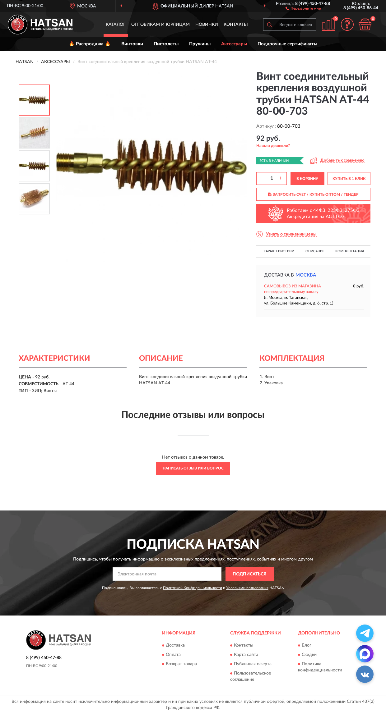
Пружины (200, 44)
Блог (306, 645)
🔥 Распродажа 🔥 (90, 44)
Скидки (309, 654)
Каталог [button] (116, 24)
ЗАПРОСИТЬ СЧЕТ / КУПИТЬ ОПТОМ (313, 194)
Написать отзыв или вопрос (193, 468)
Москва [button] (305, 275)
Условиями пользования (247, 588)
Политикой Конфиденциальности (192, 588)
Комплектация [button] (349, 251)
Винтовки (132, 44)
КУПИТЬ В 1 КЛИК (349, 179)
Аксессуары (234, 44)
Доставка (175, 645)
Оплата (173, 654)
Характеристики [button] (278, 251)
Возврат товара (181, 664)
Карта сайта (246, 654)
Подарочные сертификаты (287, 44)
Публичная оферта (253, 664)
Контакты (236, 24)
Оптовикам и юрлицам (160, 24)
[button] (303, 8)
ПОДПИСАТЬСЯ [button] (250, 574)
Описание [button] (314, 251)
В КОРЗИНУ (307, 179)
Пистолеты (166, 44)
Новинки (206, 24)
